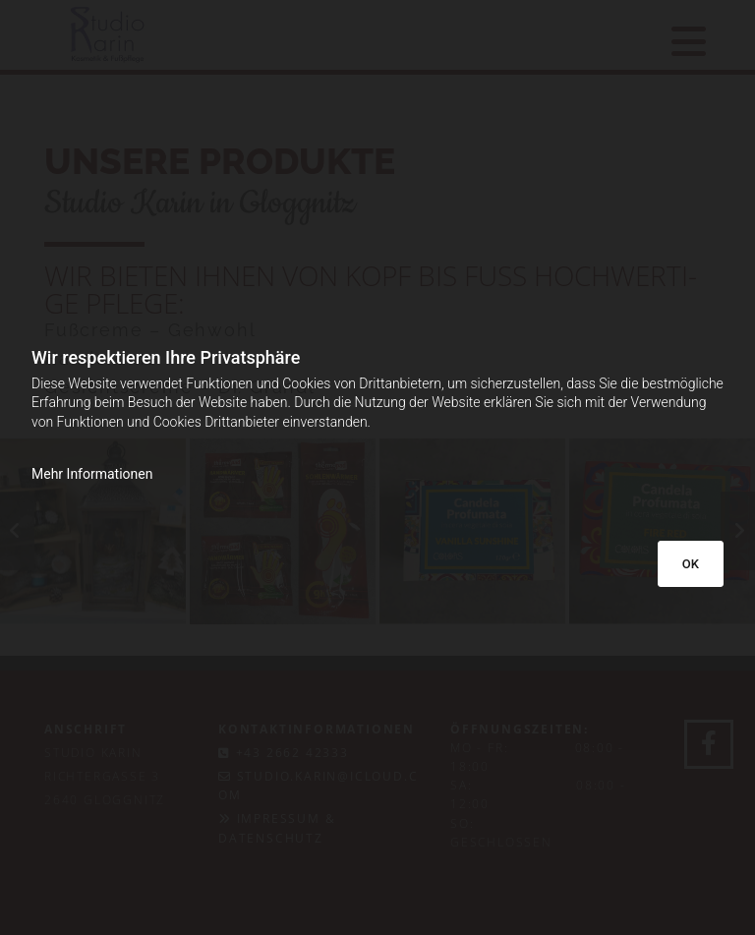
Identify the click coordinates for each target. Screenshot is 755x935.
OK (690, 563)
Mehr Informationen (91, 474)
